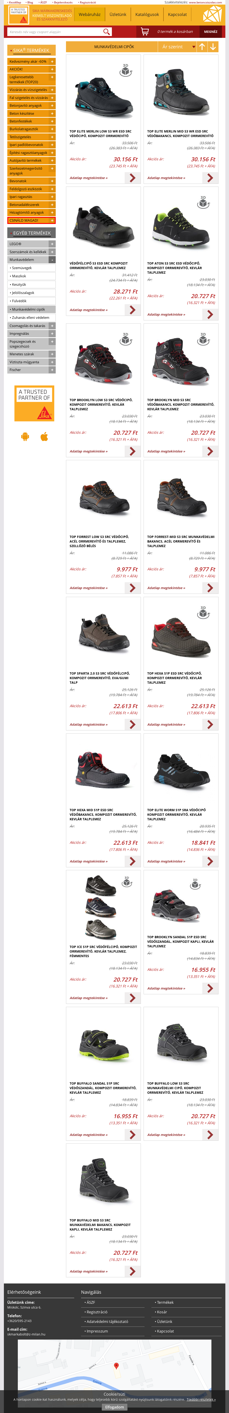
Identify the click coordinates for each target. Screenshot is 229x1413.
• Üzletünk (163, 1321)
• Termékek (164, 1302)
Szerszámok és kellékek (28, 251)
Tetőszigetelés (20, 137)
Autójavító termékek (26, 160)
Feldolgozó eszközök (26, 189)
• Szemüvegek (21, 267)
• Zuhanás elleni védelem (29, 317)
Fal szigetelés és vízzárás (29, 97)
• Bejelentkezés (62, 2)
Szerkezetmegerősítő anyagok (26, 170)
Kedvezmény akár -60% (28, 61)
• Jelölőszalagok (22, 292)
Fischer (15, 369)
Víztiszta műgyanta (24, 362)
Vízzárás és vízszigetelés (28, 89)
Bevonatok (18, 181)
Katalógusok (147, 14)
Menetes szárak (22, 354)
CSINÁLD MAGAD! (24, 220)
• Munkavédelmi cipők (27, 309)
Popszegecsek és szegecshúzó (23, 343)
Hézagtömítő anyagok (27, 212)
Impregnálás (19, 333)
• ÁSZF (43, 2)
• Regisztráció (87, 2)
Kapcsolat (177, 14)
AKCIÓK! (16, 69)
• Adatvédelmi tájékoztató (106, 1321)
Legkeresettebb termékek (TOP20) (24, 79)
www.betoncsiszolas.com (205, 2)
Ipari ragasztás (21, 196)
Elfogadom (114, 1407)
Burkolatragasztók (24, 129)
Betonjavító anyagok (26, 105)
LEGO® (15, 244)
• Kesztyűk (18, 284)
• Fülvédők (18, 301)
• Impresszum (96, 1331)
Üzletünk (118, 14)
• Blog (29, 2)
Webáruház (89, 14)
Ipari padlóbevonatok (26, 144)
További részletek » (201, 1399)
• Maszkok (18, 276)
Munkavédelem (22, 259)
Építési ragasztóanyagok (28, 152)
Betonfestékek (21, 121)
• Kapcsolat (164, 1331)
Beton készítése (22, 113)
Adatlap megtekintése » (89, 178)
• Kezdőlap (14, 2)
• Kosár (161, 1311)
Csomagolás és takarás (27, 325)
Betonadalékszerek (24, 204)
